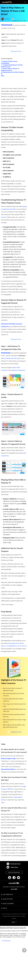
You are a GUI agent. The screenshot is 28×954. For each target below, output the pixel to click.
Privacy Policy (14, 926)
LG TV (19, 657)
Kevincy (7, 19)
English (13, 934)
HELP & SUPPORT (8, 916)
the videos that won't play (12, 369)
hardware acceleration (18, 381)
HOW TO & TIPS (8, 911)
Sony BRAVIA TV (12, 657)
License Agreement (22, 926)
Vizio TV (24, 657)
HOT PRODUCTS (8, 907)
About (5, 920)
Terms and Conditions (6, 926)
